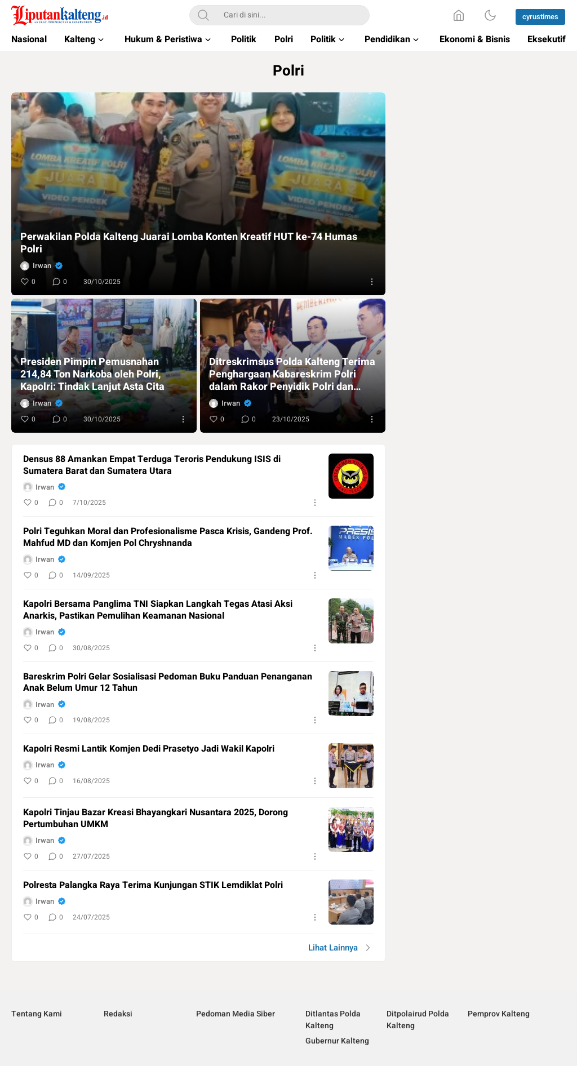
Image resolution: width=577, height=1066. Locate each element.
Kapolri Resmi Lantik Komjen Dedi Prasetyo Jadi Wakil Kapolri (148, 749)
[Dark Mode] (490, 15)
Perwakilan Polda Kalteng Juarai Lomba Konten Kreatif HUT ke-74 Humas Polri (188, 243)
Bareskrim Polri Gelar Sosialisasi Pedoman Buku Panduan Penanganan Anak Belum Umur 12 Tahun (167, 683)
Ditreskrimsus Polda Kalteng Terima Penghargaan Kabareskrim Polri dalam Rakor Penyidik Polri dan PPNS (292, 374)
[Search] (203, 15)
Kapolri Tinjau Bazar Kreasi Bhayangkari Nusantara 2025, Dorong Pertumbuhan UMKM (155, 818)
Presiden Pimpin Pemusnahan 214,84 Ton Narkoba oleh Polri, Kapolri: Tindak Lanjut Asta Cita (92, 374)
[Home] (458, 15)
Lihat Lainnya (333, 947)
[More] (371, 281)
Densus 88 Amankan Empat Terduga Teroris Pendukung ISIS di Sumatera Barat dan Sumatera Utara (152, 465)
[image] (351, 476)
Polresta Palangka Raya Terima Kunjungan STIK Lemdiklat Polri (153, 885)
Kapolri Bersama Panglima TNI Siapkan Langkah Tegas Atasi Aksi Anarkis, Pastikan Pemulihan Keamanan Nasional (157, 610)
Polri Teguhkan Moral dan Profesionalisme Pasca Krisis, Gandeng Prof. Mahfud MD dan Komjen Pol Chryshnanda (168, 537)
